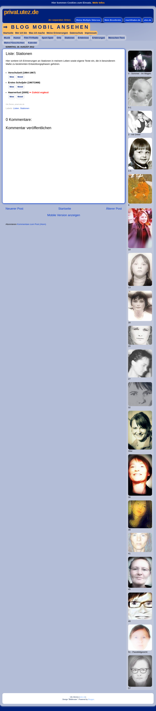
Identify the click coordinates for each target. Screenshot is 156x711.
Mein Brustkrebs (112, 20)
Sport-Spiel (47, 38)
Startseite (8, 33)
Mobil (20, 77)
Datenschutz (76, 33)
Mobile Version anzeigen (63, 215)
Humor (17, 38)
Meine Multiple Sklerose (88, 20)
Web (12, 77)
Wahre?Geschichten (14, 43)
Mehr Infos (98, 2)
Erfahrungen (98, 38)
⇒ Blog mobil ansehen (46, 27)
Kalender (32, 43)
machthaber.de (132, 20)
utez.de (147, 20)
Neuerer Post (14, 208)
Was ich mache (37, 33)
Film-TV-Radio (31, 38)
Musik (7, 38)
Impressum (91, 33)
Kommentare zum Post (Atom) (31, 224)
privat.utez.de (21, 12)
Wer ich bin (21, 33)
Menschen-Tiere (116, 38)
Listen (16, 108)
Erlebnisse (83, 38)
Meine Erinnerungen (57, 33)
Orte (59, 38)
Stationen (69, 38)
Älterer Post (114, 208)
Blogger (91, 699)
